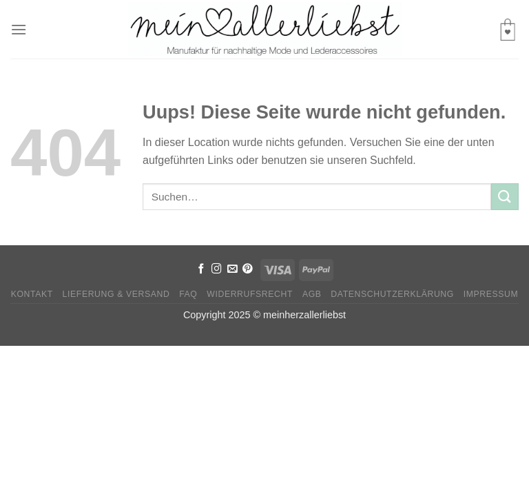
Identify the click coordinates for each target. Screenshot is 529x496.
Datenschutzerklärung (392, 294)
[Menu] (18, 29)
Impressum (491, 294)
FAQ (188, 294)
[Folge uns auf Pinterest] (247, 269)
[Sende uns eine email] (232, 269)
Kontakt (32, 294)
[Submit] (505, 196)
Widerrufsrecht (250, 294)
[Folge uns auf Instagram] (216, 269)
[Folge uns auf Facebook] (201, 269)
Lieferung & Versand (116, 294)
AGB (312, 294)
